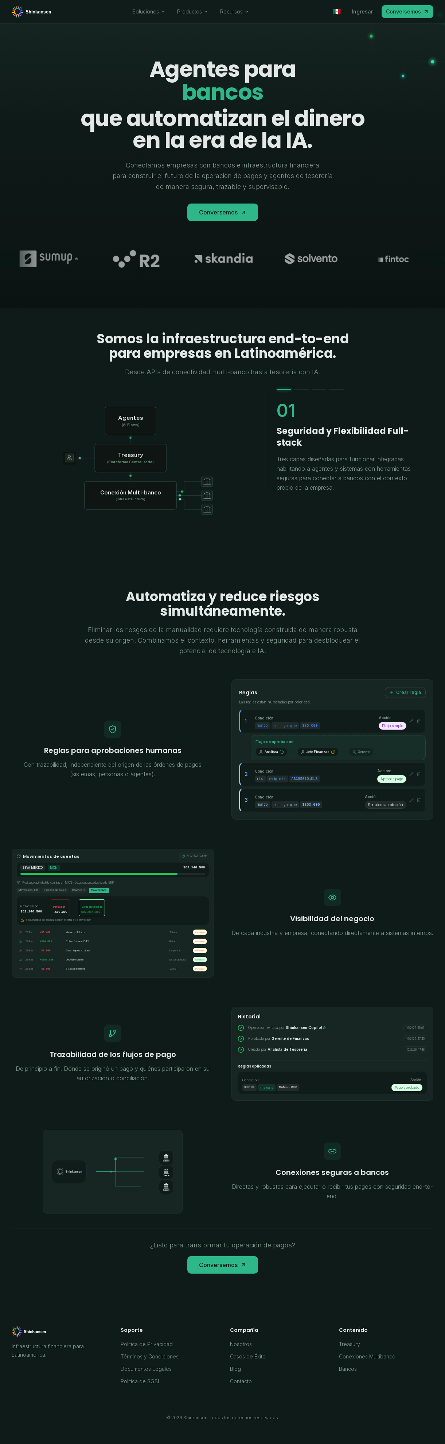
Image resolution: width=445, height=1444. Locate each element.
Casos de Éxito (248, 1356)
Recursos (234, 11)
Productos (192, 11)
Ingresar (362, 11)
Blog (235, 1369)
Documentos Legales (146, 1369)
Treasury (349, 1344)
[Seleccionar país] (337, 11)
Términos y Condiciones (150, 1356)
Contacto (241, 1381)
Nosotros (241, 1344)
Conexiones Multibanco (367, 1356)
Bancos (348, 1369)
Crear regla (405, 692)
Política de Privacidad (147, 1344)
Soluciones (148, 11)
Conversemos (407, 11)
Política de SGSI (140, 1381)
